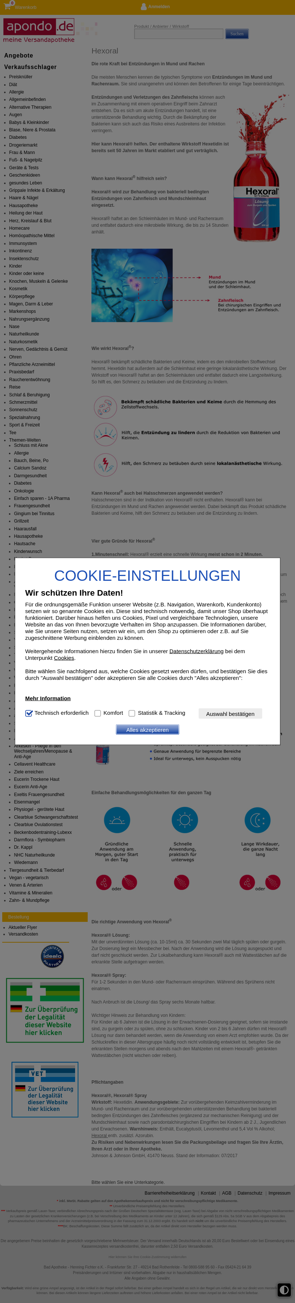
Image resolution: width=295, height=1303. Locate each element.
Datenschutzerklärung (196, 651)
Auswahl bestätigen (230, 713)
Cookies (64, 658)
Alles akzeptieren (147, 729)
